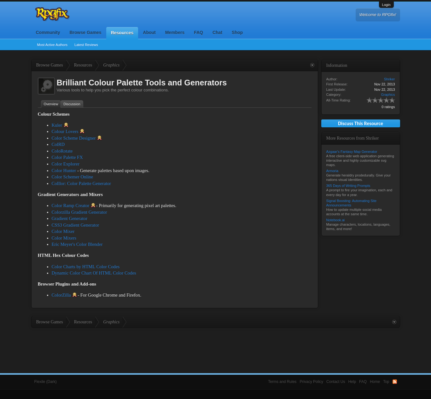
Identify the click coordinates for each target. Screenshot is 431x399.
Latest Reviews (86, 45)
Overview (51, 104)
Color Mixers (64, 237)
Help (352, 381)
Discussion (71, 104)
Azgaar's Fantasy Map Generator (351, 151)
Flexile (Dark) (45, 381)
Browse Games (86, 32)
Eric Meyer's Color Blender (77, 244)
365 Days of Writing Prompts (348, 186)
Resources (122, 32)
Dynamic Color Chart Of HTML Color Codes (94, 272)
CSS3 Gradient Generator (75, 225)
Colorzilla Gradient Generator (79, 212)
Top (386, 381)
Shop (237, 32)
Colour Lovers (65, 131)
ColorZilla (61, 295)
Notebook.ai (335, 220)
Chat (217, 32)
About (149, 32)
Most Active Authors (52, 45)
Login (386, 5)
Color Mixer (63, 231)
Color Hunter (64, 170)
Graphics (388, 94)
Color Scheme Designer (74, 138)
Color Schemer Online (72, 176)
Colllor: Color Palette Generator (81, 183)
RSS (395, 381)
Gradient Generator (70, 218)
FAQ (198, 32)
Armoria (332, 171)
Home (375, 381)
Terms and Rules (282, 381)
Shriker (389, 79)
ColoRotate (62, 150)
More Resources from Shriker (352, 138)
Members (174, 32)
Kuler (57, 125)
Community (48, 32)
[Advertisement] (215, 345)
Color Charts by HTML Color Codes (86, 266)
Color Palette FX (67, 157)
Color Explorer (65, 163)
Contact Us (335, 381)
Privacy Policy (311, 381)
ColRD (58, 144)
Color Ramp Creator (71, 205)
